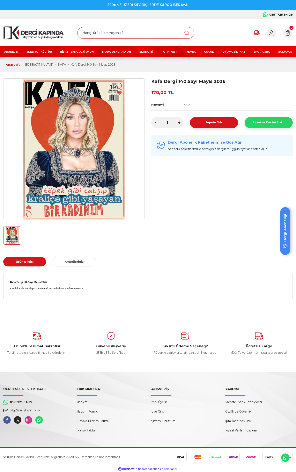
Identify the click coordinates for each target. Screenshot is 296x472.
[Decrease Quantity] (155, 122)
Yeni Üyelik (159, 402)
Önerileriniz (74, 262)
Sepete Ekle (214, 122)
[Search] (135, 33)
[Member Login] (267, 32)
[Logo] (33, 33)
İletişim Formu (87, 411)
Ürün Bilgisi (25, 262)
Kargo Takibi (86, 430)
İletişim (82, 402)
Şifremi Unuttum (163, 421)
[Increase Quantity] (179, 122)
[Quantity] (167, 122)
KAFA (187, 104)
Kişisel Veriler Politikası (241, 430)
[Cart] (286, 32)
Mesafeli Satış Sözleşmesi (243, 402)
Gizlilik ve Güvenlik (238, 411)
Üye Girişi (157, 411)
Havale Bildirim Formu (93, 421)
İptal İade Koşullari (238, 421)
